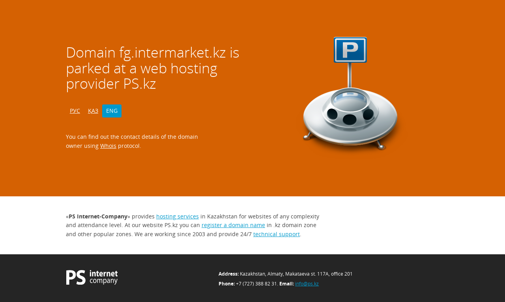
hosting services (177, 216)
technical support (276, 234)
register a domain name (233, 225)
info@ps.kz (307, 283)
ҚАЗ (93, 110)
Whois (108, 145)
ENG (112, 110)
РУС (75, 110)
